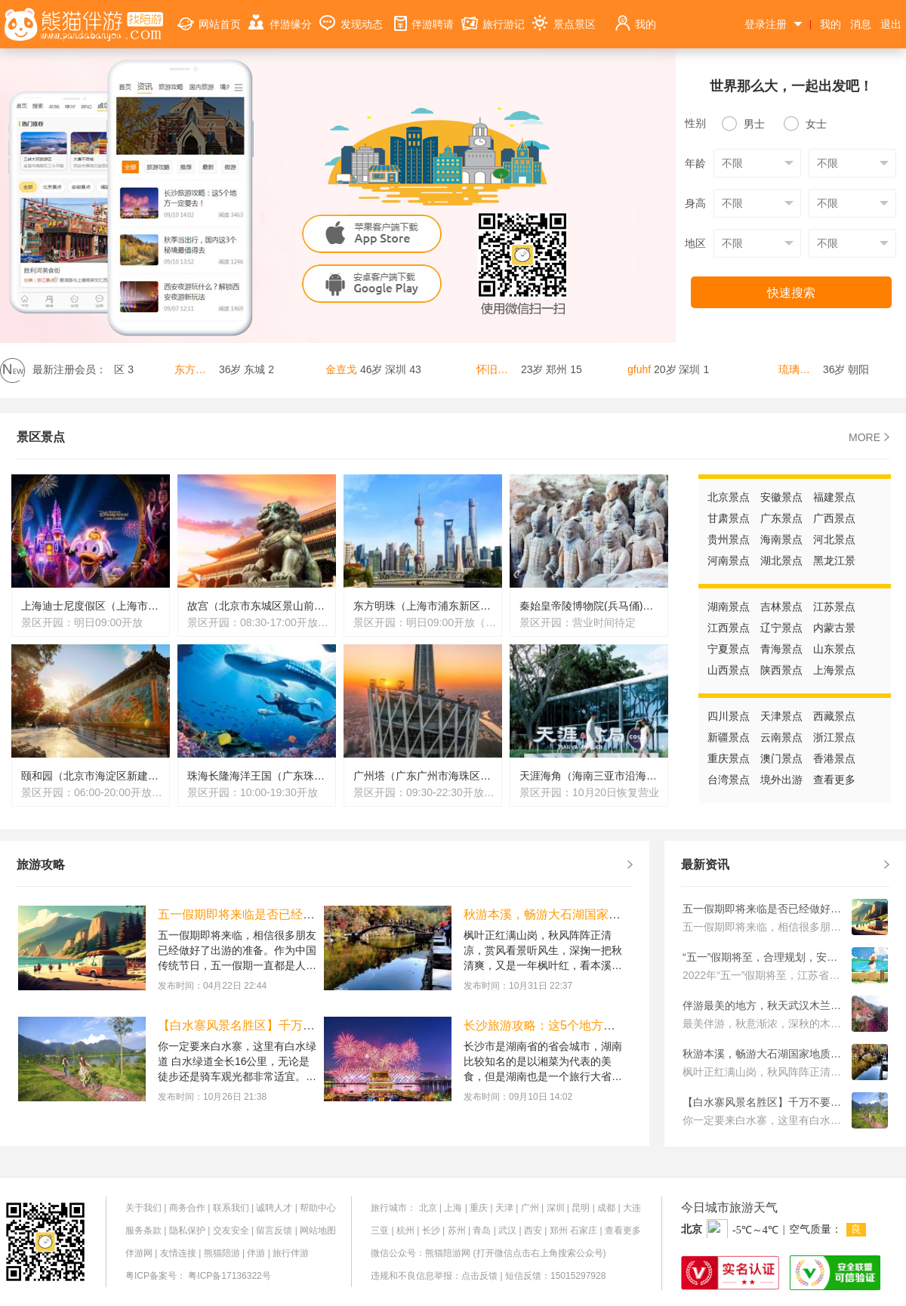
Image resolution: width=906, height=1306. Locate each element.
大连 (632, 1208)
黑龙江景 (834, 560)
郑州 (559, 1230)
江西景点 (728, 628)
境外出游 (781, 779)
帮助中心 (318, 1208)
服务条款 (143, 1230)
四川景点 (728, 716)
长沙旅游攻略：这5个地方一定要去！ (564, 1025)
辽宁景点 (781, 628)
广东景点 (781, 518)
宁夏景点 (728, 649)
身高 (695, 203)
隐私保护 (187, 1230)
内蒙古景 (834, 628)
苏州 (457, 1230)
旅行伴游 (291, 1253)
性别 (695, 123)
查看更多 (834, 779)
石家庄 (583, 1230)
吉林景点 (781, 607)
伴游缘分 (280, 15)
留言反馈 (274, 1230)
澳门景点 (781, 758)
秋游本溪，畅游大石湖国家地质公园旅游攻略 (584, 914)
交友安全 (231, 1230)
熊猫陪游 (222, 1253)
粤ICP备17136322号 (229, 1275)
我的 (635, 15)
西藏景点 (834, 716)
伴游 (256, 1253)
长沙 (431, 1230)
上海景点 (834, 670)
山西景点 (728, 670)
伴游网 (139, 1253)
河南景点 (728, 560)
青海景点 (781, 649)
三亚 (380, 1230)
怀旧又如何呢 (500, 369)
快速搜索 (791, 292)
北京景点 (728, 497)
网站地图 (318, 1230)
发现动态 (351, 15)
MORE (869, 437)
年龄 (695, 163)
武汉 (507, 1230)
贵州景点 (728, 539)
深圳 (556, 1208)
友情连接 (178, 1253)
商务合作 (187, 1208)
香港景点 (834, 758)
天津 (504, 1208)
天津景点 (781, 716)
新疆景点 (728, 737)
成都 (606, 1208)
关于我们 (143, 1208)
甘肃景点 (728, 518)
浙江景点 (834, 737)
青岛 (482, 1230)
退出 (890, 24)
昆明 (581, 1208)
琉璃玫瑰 (802, 369)
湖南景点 (728, 607)
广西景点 (834, 518)
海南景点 (781, 539)
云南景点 (781, 737)
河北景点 (834, 539)
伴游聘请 (422, 15)
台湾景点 (728, 779)
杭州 (405, 1230)
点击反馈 (479, 1275)
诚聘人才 (274, 1208)
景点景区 (564, 15)
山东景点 (834, 649)
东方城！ (198, 369)
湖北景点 (781, 560)
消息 (860, 24)
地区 (695, 243)
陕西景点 (781, 670)
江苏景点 (834, 607)
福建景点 (834, 497)
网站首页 (209, 15)
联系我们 (231, 1208)
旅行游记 (493, 15)
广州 (530, 1208)
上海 (453, 1208)
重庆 (479, 1208)
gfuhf (642, 369)
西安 (533, 1230)
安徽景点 (781, 497)
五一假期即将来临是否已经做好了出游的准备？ (284, 914)
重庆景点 (728, 758)
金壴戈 (344, 369)
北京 (428, 1208)
